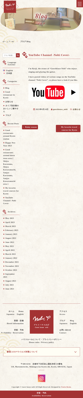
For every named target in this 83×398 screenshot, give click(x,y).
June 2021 (9, 289)
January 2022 (11, 258)
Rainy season (31, 127)
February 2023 (11, 230)
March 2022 (10, 254)
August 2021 (10, 281)
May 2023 (9, 218)
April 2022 (10, 250)
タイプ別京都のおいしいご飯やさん (11, 108)
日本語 (9, 73)
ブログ (8, 115)
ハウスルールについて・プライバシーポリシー (41, 341)
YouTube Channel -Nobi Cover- (9, 201)
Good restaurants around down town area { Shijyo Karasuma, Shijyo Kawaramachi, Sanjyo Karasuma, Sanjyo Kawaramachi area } (9, 167)
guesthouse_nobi (60, 109)
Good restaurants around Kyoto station (9, 134)
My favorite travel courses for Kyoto (69, 128)
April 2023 (10, 222)
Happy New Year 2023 (9, 144)
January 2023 (11, 234)
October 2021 (11, 270)
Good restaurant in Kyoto (9, 95)
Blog (7, 88)
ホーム (10, 313)
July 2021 (9, 285)
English (9, 71)
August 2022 (10, 238)
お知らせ (76, 109)
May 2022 (9, 246)
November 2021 (12, 266)
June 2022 (9, 242)
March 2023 (10, 226)
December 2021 (12, 262)
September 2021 (9, 275)
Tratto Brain (66, 387)
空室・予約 (41, 394)
